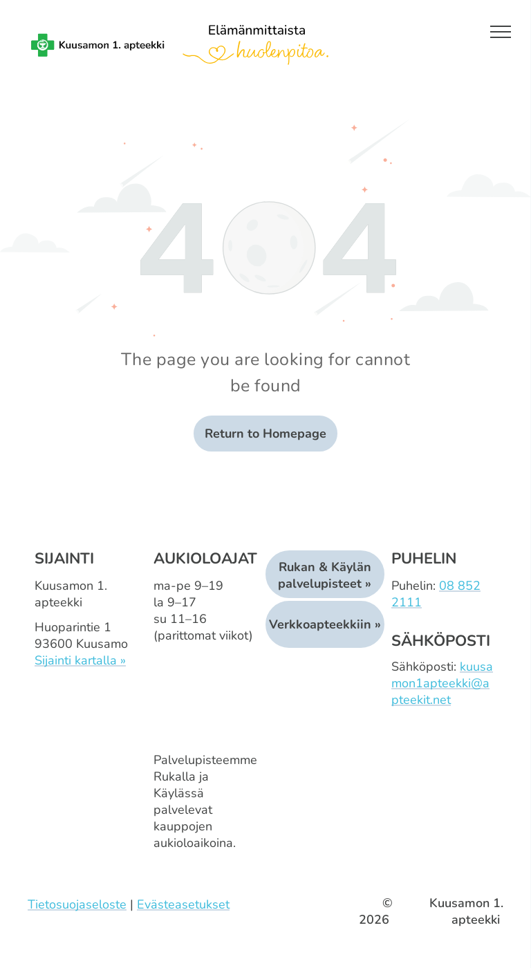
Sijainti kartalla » (80, 660)
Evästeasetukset (183, 904)
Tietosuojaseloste (77, 904)
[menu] (501, 32)
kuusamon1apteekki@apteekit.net (442, 683)
